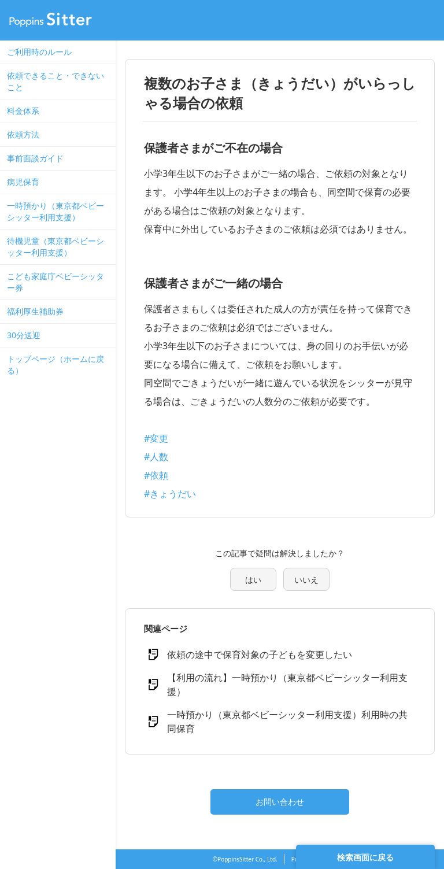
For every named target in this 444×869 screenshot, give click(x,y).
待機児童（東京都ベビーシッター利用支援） (55, 246)
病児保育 (23, 181)
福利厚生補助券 (35, 311)
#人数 (156, 456)
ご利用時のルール (39, 51)
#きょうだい (170, 493)
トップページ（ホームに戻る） (55, 364)
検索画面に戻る (365, 857)
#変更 (156, 438)
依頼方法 (23, 134)
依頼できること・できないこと (55, 81)
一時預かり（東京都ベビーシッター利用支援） (55, 211)
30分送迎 (23, 335)
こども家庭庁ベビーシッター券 (55, 282)
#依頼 (156, 475)
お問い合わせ (280, 801)
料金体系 (23, 110)
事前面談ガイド (35, 158)
